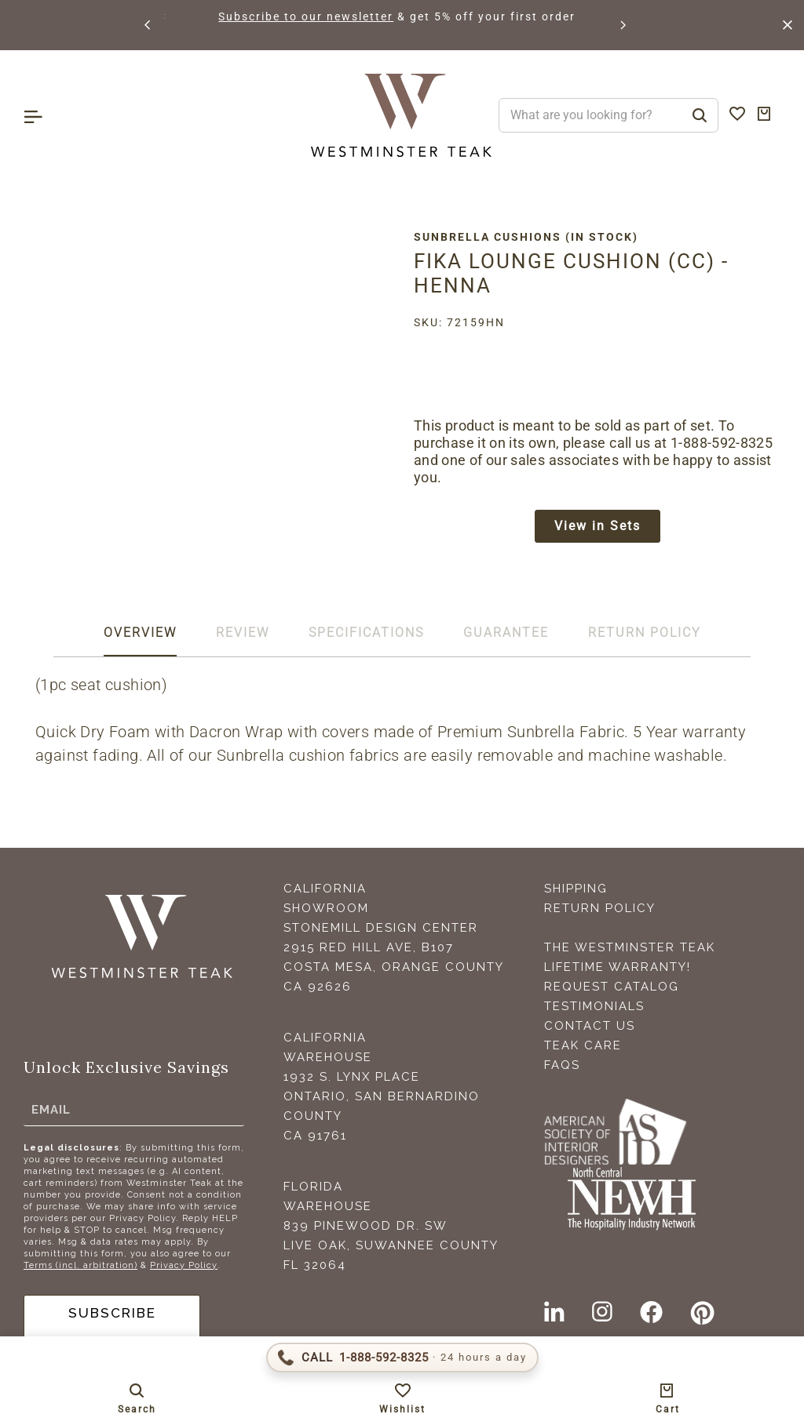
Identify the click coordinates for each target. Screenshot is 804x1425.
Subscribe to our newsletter (390, 16)
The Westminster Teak (629, 950)
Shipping (576, 892)
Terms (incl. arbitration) (80, 1268)
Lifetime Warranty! (617, 970)
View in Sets (597, 527)
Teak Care (583, 1048)
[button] (148, 25)
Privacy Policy (183, 1268)
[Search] (700, 115)
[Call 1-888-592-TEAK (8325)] (402, 1357)
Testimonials (594, 1009)
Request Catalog (611, 990)
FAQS (562, 1068)
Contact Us (589, 1029)
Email (51, 1112)
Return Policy (600, 911)
